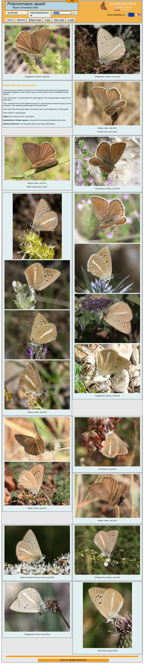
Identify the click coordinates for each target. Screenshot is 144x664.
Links (47, 20)
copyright (117, 10)
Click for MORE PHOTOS (73, 660)
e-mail (71, 20)
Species (21, 20)
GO (73, 13)
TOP (72, 1)
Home (10, 20)
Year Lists (59, 20)
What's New (35, 20)
